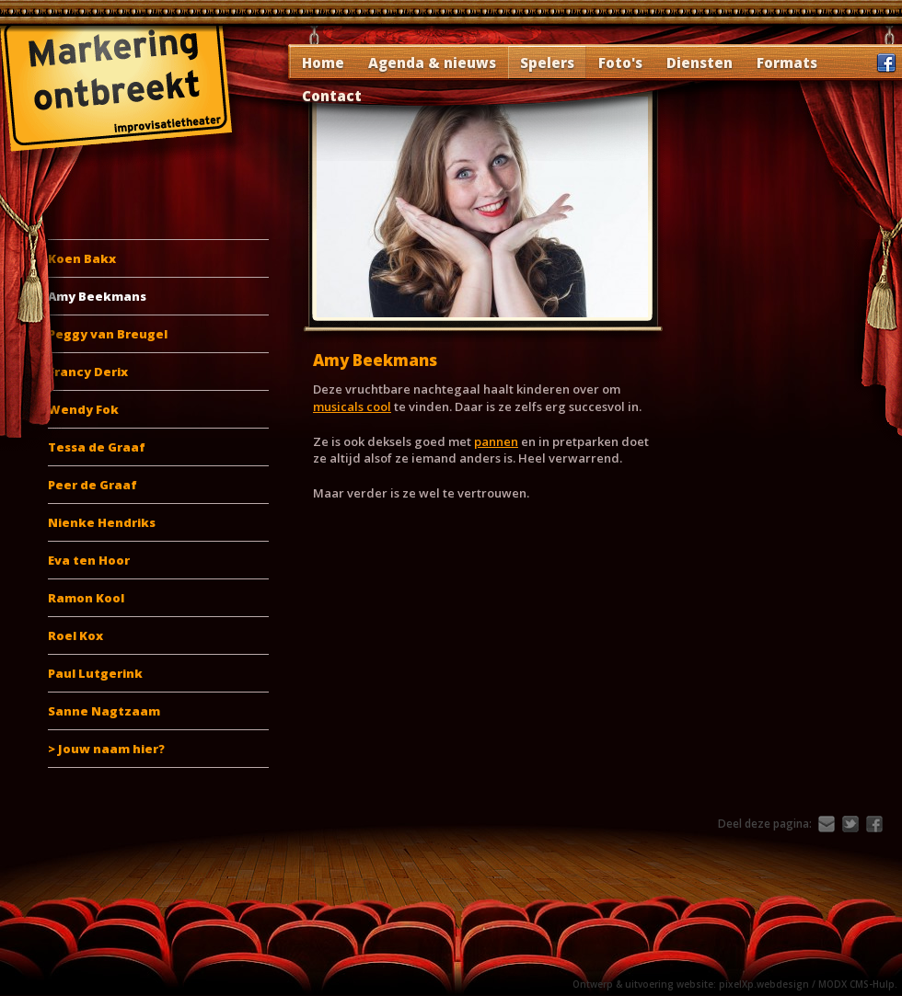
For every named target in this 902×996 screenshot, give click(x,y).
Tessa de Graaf (96, 447)
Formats (787, 62)
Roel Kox (75, 635)
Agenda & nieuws (432, 62)
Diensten (699, 62)
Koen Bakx (82, 258)
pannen (496, 441)
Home (323, 62)
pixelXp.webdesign (764, 984)
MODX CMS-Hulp (856, 984)
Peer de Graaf (92, 484)
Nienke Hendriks (102, 522)
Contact (332, 95)
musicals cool (352, 406)
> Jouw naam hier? (106, 748)
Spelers (547, 62)
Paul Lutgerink (95, 673)
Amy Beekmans (97, 296)
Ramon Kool (86, 598)
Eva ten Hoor (89, 560)
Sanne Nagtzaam (104, 711)
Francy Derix (88, 371)
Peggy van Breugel (108, 334)
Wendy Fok (83, 409)
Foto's (620, 62)
